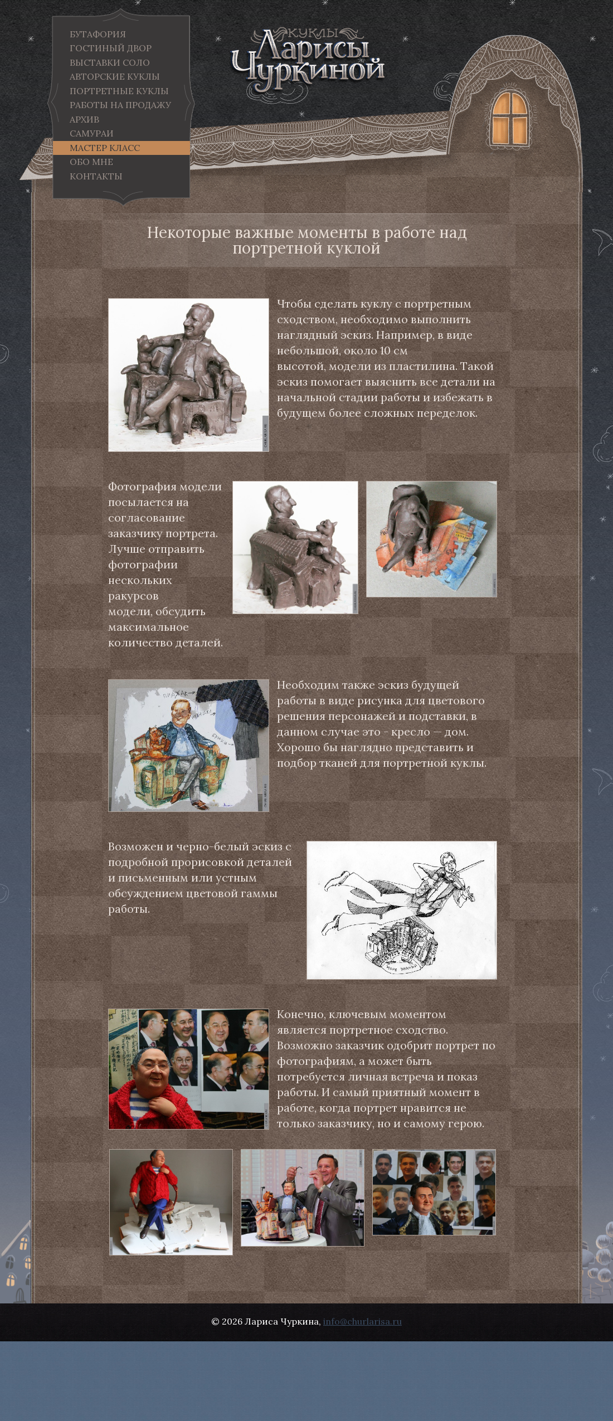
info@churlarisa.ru (362, 1321)
